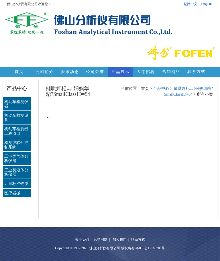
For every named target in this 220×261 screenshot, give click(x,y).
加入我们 (119, 240)
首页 (19, 72)
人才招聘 (146, 72)
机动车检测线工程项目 (16, 131)
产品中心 (161, 88)
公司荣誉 (95, 72)
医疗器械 (12, 193)
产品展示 (120, 72)
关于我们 (82, 240)
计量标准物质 (16, 183)
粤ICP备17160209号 (150, 248)
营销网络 (171, 72)
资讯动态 (70, 72)
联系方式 (196, 72)
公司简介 (45, 72)
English (206, 4)
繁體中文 (190, 4)
